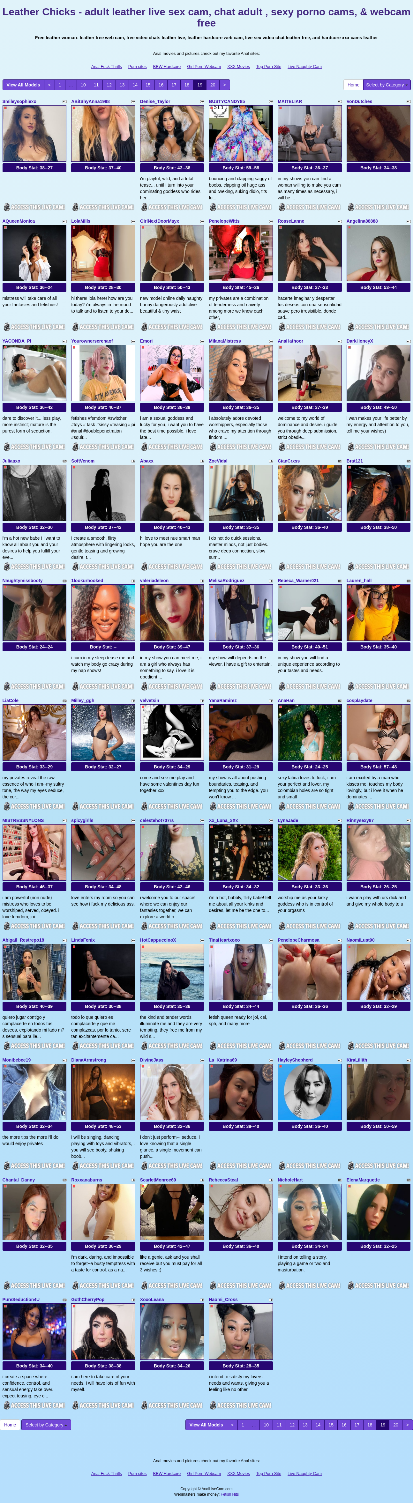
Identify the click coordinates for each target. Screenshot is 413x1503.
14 (135, 84)
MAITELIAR (290, 101)
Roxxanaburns (86, 1179)
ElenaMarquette (363, 1179)
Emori (146, 341)
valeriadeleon (154, 580)
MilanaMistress (225, 341)
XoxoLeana (152, 1299)
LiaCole (11, 700)
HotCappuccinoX (158, 940)
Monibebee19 (17, 1059)
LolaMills (80, 221)
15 (148, 84)
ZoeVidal (218, 460)
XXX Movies (238, 66)
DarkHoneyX (360, 341)
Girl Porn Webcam (204, 66)
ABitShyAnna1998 (90, 101)
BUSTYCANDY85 (227, 101)
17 (173, 84)
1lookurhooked (87, 580)
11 (96, 84)
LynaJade (288, 820)
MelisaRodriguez (226, 580)
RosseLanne (291, 221)
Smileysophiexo (20, 101)
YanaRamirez (223, 700)
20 (212, 84)
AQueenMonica (19, 221)
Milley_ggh (82, 700)
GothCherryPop (87, 1299)
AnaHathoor (290, 341)
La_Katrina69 (223, 1059)
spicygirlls (82, 820)
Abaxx (147, 460)
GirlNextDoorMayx (159, 221)
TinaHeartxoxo (224, 940)
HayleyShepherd (295, 1059)
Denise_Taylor (155, 101)
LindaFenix (83, 940)
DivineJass (151, 1059)
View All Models (23, 84)
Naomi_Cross (223, 1299)
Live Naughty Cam (305, 66)
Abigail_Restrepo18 (23, 940)
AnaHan (286, 700)
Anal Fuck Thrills (106, 66)
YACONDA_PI (17, 341)
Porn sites (137, 66)
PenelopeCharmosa (298, 940)
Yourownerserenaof (92, 341)
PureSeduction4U (21, 1299)
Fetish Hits (230, 1494)
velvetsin (149, 700)
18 (187, 84)
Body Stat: (34, 167)
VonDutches (359, 101)
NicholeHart (290, 1179)
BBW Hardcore (167, 66)
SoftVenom (82, 460)
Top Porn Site (268, 66)
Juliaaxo (11, 460)
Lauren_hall (359, 580)
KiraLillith (357, 1059)
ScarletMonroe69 (158, 1179)
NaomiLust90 (361, 940)
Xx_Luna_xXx (223, 820)
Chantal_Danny (19, 1179)
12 (109, 84)
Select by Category (387, 84)
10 (83, 84)
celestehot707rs (157, 820)
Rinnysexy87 (360, 820)
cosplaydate (359, 700)
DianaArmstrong (88, 1059)
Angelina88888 (362, 221)
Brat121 (355, 460)
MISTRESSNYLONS (23, 820)
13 (122, 84)
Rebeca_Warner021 (298, 580)
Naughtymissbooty (23, 580)
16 (161, 84)
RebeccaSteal (223, 1179)
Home (353, 84)
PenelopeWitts (224, 221)
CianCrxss (289, 460)
